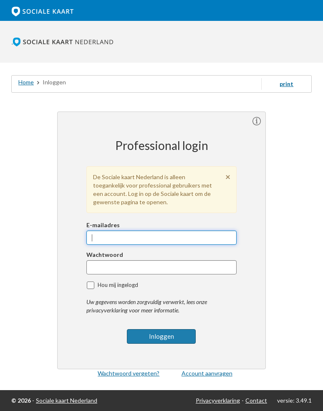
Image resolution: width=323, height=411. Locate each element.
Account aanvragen (207, 373)
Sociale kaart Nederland (66, 400)
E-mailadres (103, 224)
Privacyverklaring (218, 400)
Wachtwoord (104, 254)
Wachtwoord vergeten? (128, 373)
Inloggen (161, 336)
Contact (256, 400)
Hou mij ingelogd (118, 285)
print (286, 83)
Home (26, 82)
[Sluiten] (227, 176)
